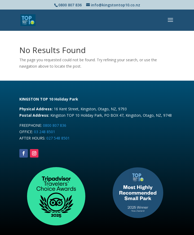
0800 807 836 (54, 125)
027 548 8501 (58, 138)
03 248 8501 (44, 131)
